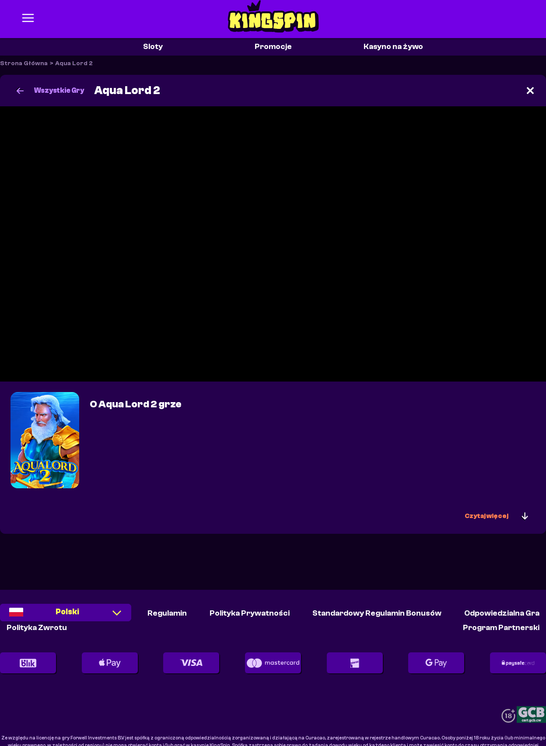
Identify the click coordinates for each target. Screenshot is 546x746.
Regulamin (167, 613)
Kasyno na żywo (393, 46)
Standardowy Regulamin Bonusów (376, 613)
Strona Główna (24, 63)
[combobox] (65, 615)
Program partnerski (501, 627)
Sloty (153, 46)
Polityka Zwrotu (37, 627)
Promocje (273, 46)
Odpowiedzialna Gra (501, 613)
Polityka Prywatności (250, 613)
